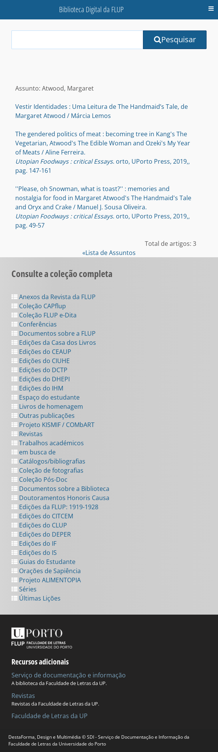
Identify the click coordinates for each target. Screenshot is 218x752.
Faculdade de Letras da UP (49, 716)
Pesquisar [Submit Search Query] (175, 39)
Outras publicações (43, 415)
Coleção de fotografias (47, 470)
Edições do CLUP (39, 525)
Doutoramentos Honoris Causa (60, 498)
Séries (24, 589)
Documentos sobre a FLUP (53, 333)
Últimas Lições (36, 598)
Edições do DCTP (39, 370)
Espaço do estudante (45, 397)
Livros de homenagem (47, 406)
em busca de (33, 452)
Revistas (27, 434)
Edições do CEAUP (41, 351)
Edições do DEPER (41, 534)
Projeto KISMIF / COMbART (53, 425)
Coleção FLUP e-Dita (44, 315)
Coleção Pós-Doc (39, 479)
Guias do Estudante (43, 562)
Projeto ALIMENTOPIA (46, 580)
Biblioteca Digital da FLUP (91, 9)
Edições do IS (34, 552)
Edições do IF (33, 543)
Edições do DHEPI (40, 379)
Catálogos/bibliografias (48, 461)
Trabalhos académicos (47, 443)
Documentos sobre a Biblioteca (60, 488)
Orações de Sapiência (46, 571)
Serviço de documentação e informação (68, 675)
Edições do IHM (37, 388)
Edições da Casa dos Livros (53, 342)
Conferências (34, 324)
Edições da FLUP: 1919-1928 (54, 507)
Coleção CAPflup (38, 306)
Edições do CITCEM (42, 516)
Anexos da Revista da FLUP (53, 297)
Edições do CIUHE (40, 361)
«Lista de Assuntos (109, 253)
